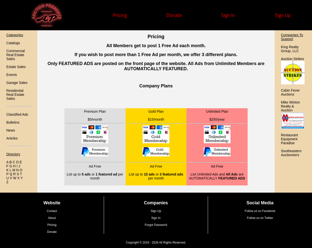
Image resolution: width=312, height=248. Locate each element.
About (52, 218)
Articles (12, 138)
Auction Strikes (292, 59)
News (10, 130)
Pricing (120, 15)
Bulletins (13, 122)
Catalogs (13, 43)
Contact (52, 211)
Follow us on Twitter (260, 218)
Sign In (228, 15)
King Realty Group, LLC (290, 49)
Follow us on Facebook (260, 211)
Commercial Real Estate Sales (15, 55)
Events (11, 75)
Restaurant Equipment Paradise (289, 139)
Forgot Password (156, 225)
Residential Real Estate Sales (15, 95)
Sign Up (283, 15)
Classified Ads (17, 114)
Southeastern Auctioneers (291, 153)
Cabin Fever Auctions (290, 92)
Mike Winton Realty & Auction (290, 106)
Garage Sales (17, 83)
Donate (174, 15)
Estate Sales (16, 67)
